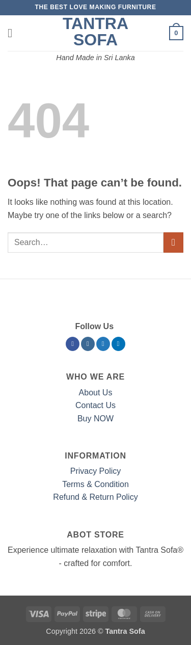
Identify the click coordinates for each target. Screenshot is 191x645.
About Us (96, 392)
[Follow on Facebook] (72, 344)
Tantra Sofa (95, 31)
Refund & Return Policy (95, 497)
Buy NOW (95, 418)
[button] (14, 32)
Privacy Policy (95, 471)
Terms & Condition (95, 484)
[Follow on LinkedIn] (118, 344)
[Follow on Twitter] (103, 344)
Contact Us (95, 405)
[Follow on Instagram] (88, 344)
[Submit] (173, 242)
